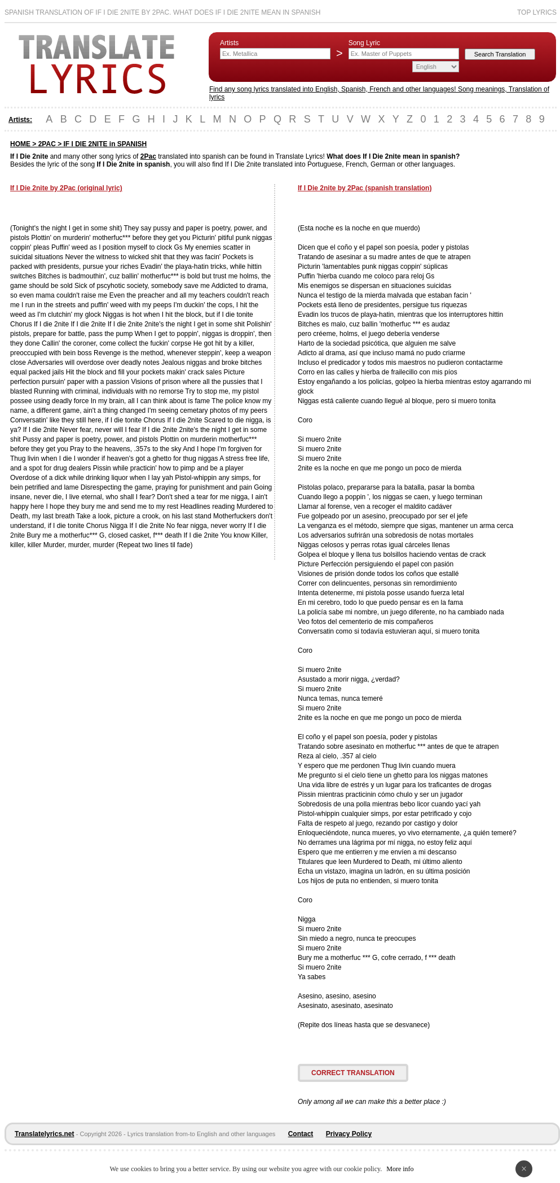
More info (399, 1169)
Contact (301, 1134)
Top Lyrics (537, 12)
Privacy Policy (349, 1134)
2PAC (47, 144)
